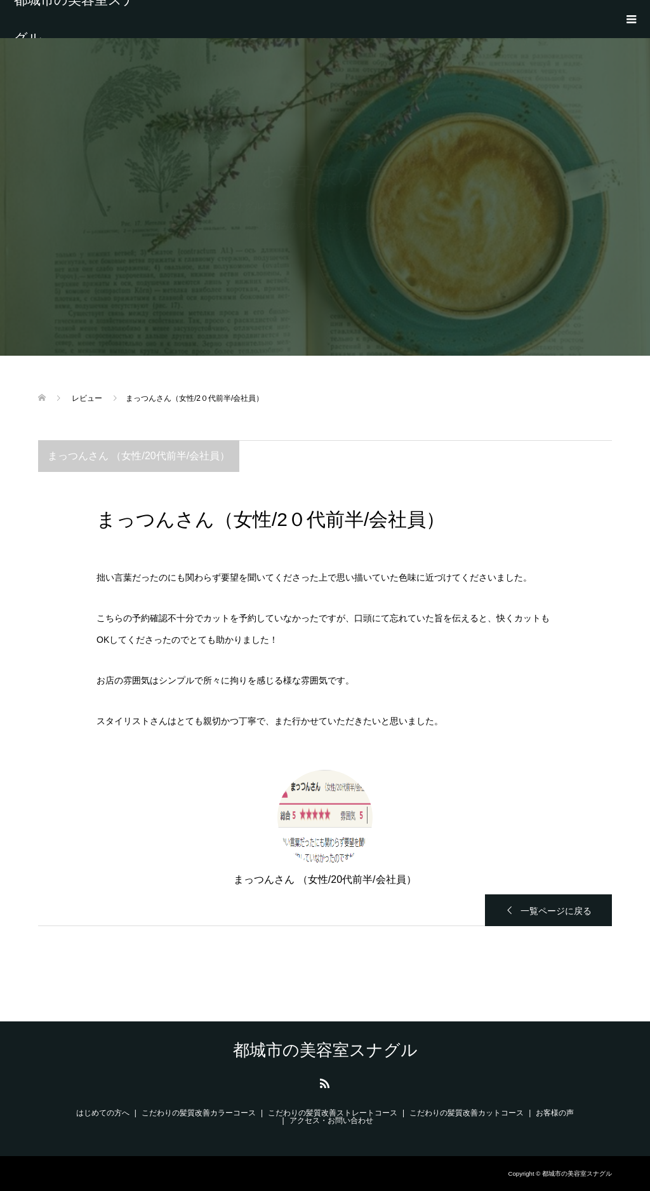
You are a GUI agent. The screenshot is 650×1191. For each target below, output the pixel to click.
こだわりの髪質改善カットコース (466, 1112)
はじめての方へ (102, 1112)
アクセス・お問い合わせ (331, 1120)
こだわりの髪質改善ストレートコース (332, 1112)
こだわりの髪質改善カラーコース (199, 1112)
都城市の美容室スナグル (75, 19)
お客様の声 (555, 1112)
